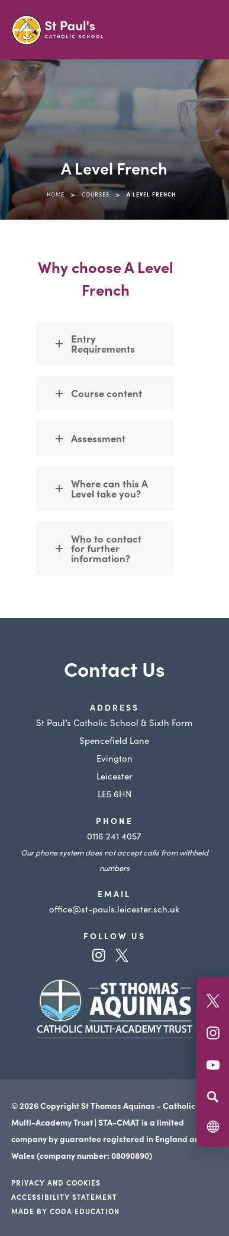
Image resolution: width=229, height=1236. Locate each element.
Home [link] (55, 194)
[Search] (212, 1096)
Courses (95, 194)
